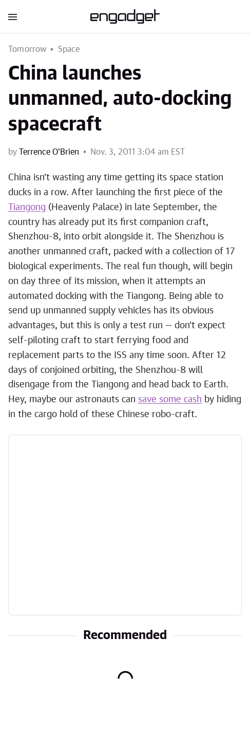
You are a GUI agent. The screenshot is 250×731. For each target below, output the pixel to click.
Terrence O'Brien (49, 152)
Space (69, 49)
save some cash (170, 399)
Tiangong (27, 207)
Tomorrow (27, 49)
